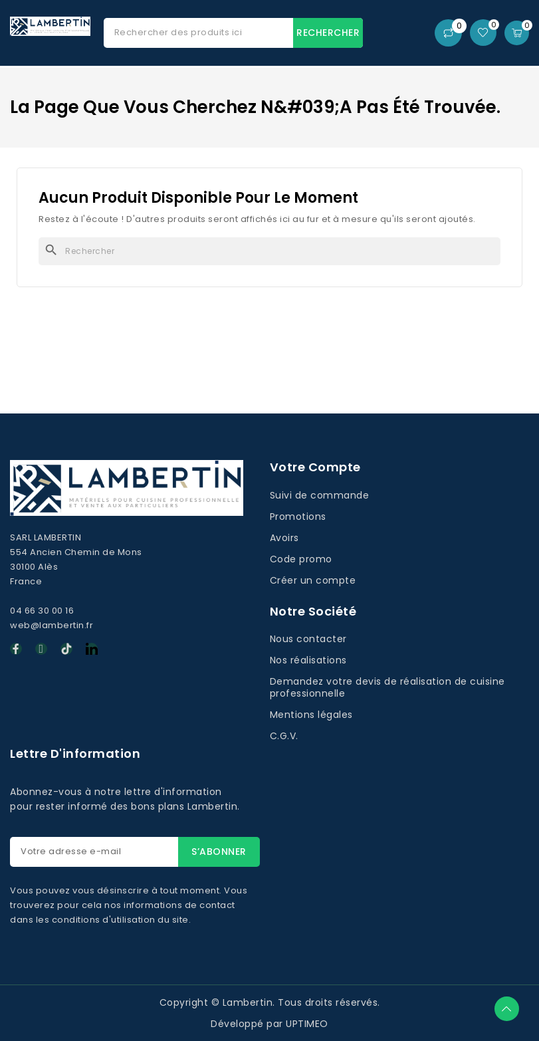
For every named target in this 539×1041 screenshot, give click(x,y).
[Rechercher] (269, 251)
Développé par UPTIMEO (269, 1023)
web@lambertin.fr (51, 625)
